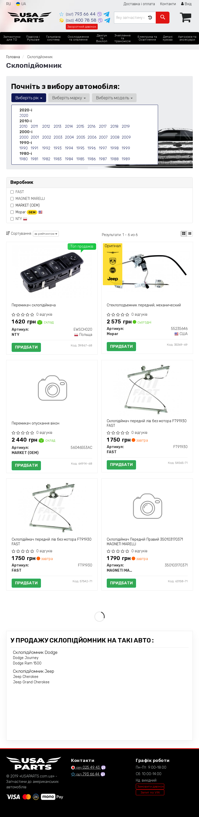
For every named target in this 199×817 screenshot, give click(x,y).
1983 (58, 159)
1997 (103, 148)
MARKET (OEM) (28, 205)
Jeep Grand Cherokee (31, 682)
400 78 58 (78, 20)
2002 (46, 137)
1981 (34, 159)
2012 (46, 126)
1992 (46, 148)
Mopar (29, 212)
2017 (102, 126)
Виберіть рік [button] (28, 97)
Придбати (26, 347)
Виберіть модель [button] (114, 97)
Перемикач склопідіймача (34, 305)
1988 (114, 159)
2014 (69, 126)
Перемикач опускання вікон (35, 423)
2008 (114, 137)
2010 (23, 126)
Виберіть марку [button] (69, 97)
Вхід (186, 4)
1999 (126, 148)
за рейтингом (45, 234)
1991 (34, 148)
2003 (58, 137)
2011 (34, 126)
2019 (126, 126)
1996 (92, 148)
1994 (69, 148)
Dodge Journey (25, 658)
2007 (103, 137)
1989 (126, 159)
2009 (126, 137)
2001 (35, 137)
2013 (57, 126)
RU (8, 4)
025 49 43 (86, 767)
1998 (114, 148)
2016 (91, 126)
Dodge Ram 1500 (27, 663)
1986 (92, 159)
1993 (58, 148)
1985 (80, 159)
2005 (80, 137)
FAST (17, 192)
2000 (24, 137)
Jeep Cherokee (25, 677)
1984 (69, 159)
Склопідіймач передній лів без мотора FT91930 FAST (147, 423)
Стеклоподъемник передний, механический (144, 305)
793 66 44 (78, 14)
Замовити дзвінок (150, 786)
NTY (18, 219)
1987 (103, 159)
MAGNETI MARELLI (27, 198)
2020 (23, 116)
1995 (80, 148)
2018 (114, 126)
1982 (46, 159)
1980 (23, 159)
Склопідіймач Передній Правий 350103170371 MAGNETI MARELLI (145, 541)
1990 (23, 148)
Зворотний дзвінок (81, 26)
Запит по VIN (150, 792)
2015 (80, 126)
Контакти (168, 4)
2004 (69, 137)
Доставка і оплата (139, 4)
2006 (92, 137)
